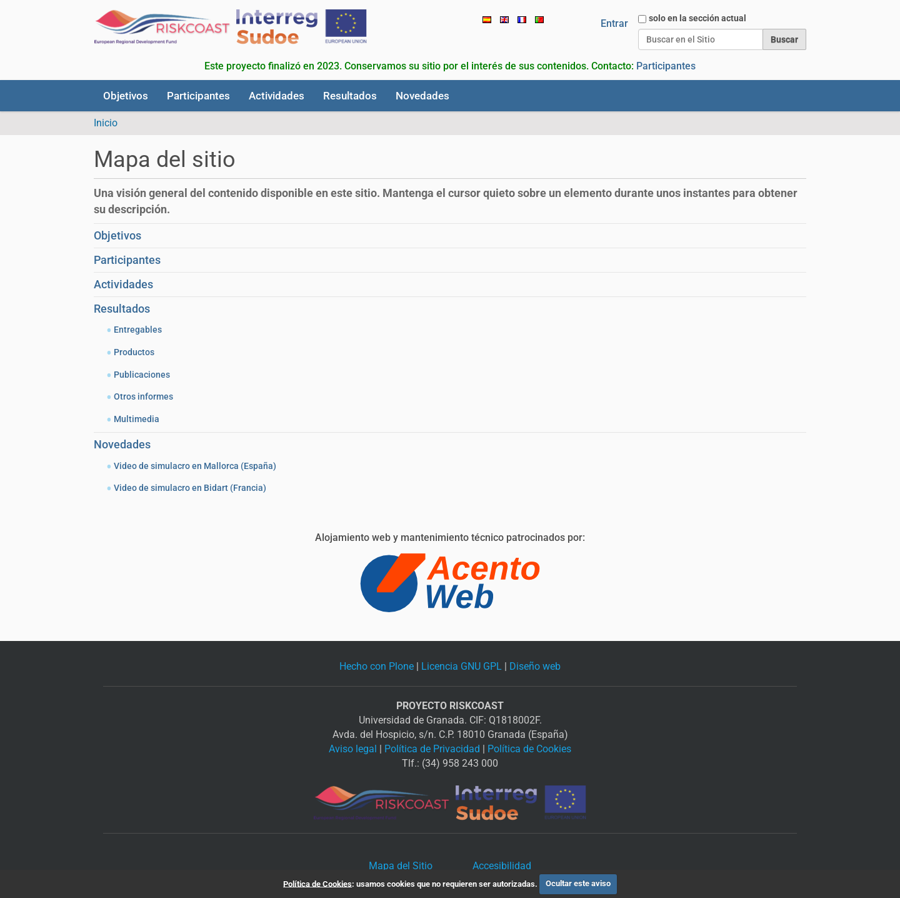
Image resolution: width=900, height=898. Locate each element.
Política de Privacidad (432, 749)
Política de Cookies (529, 749)
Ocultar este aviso (578, 883)
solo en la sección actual (697, 18)
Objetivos (125, 95)
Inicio (106, 123)
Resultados (350, 95)
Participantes (666, 66)
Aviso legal (353, 749)
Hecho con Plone (376, 666)
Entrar (614, 23)
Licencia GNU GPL (461, 666)
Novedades (422, 95)
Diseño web (535, 666)
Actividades (276, 95)
